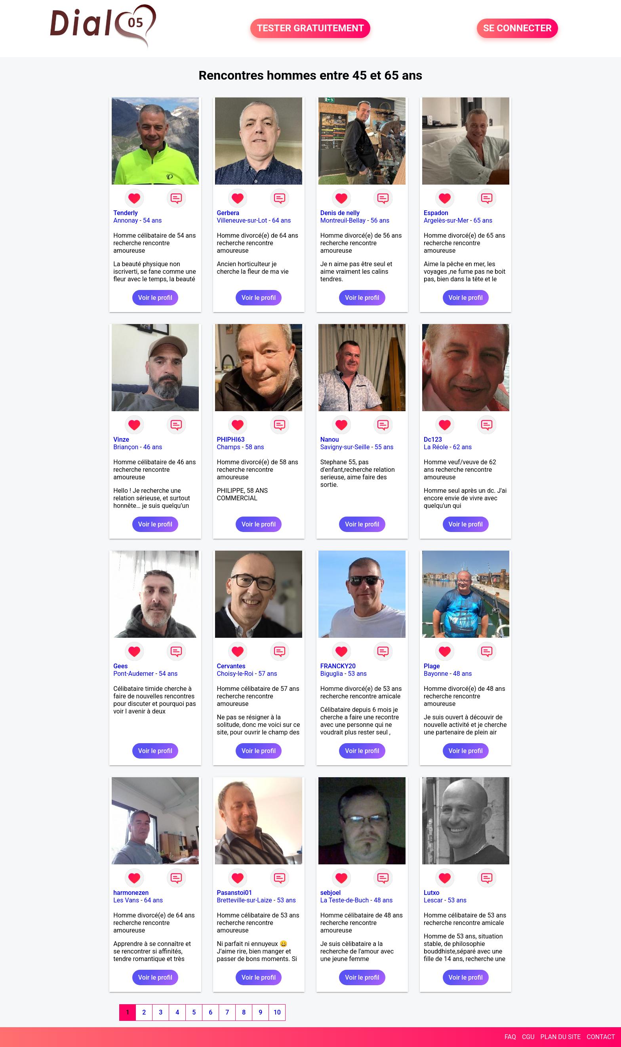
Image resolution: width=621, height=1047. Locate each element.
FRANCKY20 (338, 666)
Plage (432, 666)
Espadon (436, 213)
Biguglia (331, 673)
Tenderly (125, 213)
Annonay (125, 220)
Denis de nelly (340, 213)
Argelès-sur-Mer (446, 220)
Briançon (125, 447)
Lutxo (432, 892)
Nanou (329, 439)
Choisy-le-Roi (235, 673)
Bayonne (436, 673)
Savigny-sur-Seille (345, 447)
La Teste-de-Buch (344, 900)
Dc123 (433, 439)
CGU (528, 1037)
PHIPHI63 (231, 439)
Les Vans (126, 900)
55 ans (384, 447)
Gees (120, 666)
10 (277, 1012)
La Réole (436, 447)
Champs (228, 447)
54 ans (152, 220)
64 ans (281, 220)
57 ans (267, 673)
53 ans (357, 673)
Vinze (121, 439)
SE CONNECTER (517, 28)
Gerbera (228, 213)
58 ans (254, 447)
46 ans (152, 447)
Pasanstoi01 (234, 892)
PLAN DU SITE (561, 1037)
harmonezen (131, 892)
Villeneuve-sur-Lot (242, 220)
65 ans (483, 220)
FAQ (510, 1037)
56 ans (380, 220)
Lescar (433, 900)
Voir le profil (155, 297)
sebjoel (330, 892)
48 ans (462, 673)
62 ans (462, 447)
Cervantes (231, 666)
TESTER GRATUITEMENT (310, 28)
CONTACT (601, 1037)
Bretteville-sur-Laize (244, 900)
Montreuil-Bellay (343, 220)
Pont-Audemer (133, 673)
